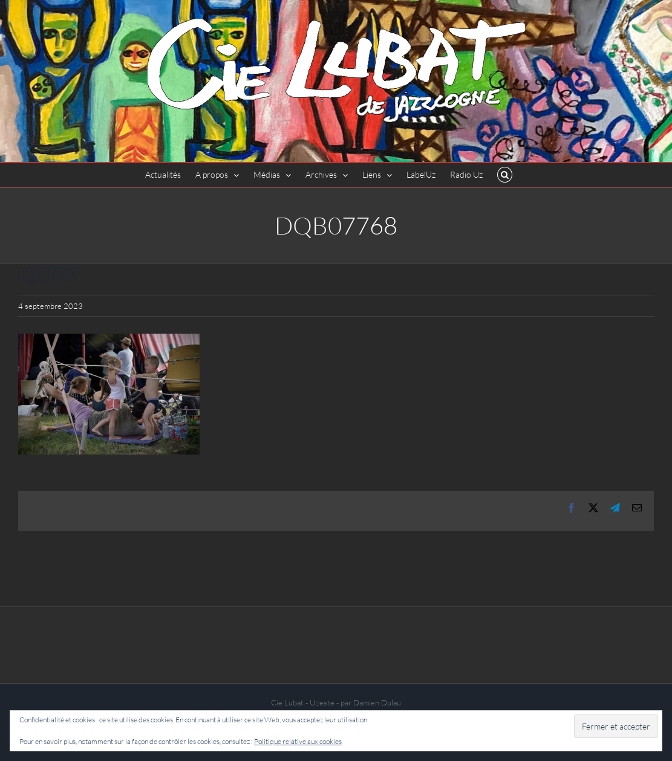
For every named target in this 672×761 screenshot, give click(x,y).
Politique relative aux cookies (298, 741)
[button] (504, 175)
